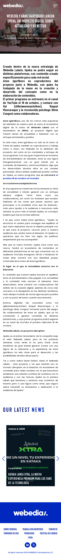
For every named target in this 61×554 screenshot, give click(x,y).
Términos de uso (11, 533)
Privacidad (29, 533)
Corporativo (41, 38)
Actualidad (10, 38)
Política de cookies (48, 533)
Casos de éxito (25, 38)
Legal (30, 537)
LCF (51, 552)
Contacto (53, 529)
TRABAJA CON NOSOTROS (33, 529)
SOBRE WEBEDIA (10, 529)
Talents (52, 38)
